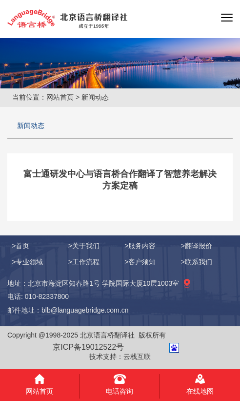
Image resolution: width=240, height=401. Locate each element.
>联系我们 (196, 262)
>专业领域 (27, 262)
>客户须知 (140, 262)
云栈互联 (137, 356)
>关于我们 (84, 246)
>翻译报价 (196, 246)
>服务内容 (140, 246)
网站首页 (60, 97)
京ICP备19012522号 (88, 347)
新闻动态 (30, 125)
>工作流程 (84, 262)
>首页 (20, 246)
